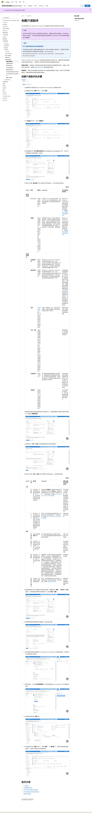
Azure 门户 (28, 84)
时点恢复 (65, 276)
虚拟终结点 (65, 291)
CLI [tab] (28, 81)
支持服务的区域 (38, 309)
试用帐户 (87, 5)
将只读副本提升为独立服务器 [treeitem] (12, 74)
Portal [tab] (23, 81)
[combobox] (10, 18)
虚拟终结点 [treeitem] (7, 57)
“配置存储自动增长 (52, 581)
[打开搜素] (88, 2)
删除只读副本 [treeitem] (9, 77)
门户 (82, 5)
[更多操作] (69, 16)
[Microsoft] (3, 2)
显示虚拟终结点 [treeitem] (9, 67)
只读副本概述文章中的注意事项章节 (34, 46)
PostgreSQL (29, 15)
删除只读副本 (27, 794)
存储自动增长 (38, 67)
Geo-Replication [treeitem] (8, 53)
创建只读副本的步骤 (79, 18)
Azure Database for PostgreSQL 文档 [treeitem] (11, 20)
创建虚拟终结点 (28, 788)
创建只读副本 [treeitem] (9, 61)
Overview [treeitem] (6, 43)
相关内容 (77, 20)
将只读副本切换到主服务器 (31, 790)
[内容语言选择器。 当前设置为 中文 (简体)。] (6, 810)
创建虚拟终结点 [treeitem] (9, 63)
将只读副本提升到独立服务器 (31, 792)
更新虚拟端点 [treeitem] (9, 65)
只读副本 (26, 786)
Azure (23, 15)
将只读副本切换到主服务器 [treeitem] (12, 71)
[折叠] (17, 14)
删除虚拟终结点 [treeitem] (9, 69)
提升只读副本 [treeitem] (8, 55)
